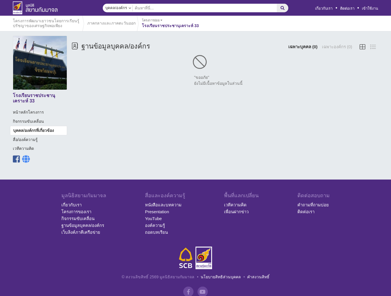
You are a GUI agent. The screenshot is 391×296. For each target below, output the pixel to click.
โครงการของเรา (76, 211)
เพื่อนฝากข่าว (236, 211)
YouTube (153, 218)
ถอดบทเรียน (156, 232)
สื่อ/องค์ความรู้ (25, 139)
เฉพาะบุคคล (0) (303, 46)
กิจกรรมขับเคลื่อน (28, 121)
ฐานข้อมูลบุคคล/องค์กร (82, 225)
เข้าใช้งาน (370, 8)
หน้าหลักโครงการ (28, 112)
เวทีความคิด (23, 148)
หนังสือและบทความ (163, 204)
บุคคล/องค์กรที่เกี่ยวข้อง (33, 130)
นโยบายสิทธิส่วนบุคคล (221, 277)
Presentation (157, 211)
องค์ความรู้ (155, 225)
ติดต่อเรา (347, 8)
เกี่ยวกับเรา (323, 8)
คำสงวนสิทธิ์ (258, 277)
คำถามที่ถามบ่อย (313, 204)
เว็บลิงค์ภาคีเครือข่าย (80, 232)
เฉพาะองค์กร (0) (337, 46)
